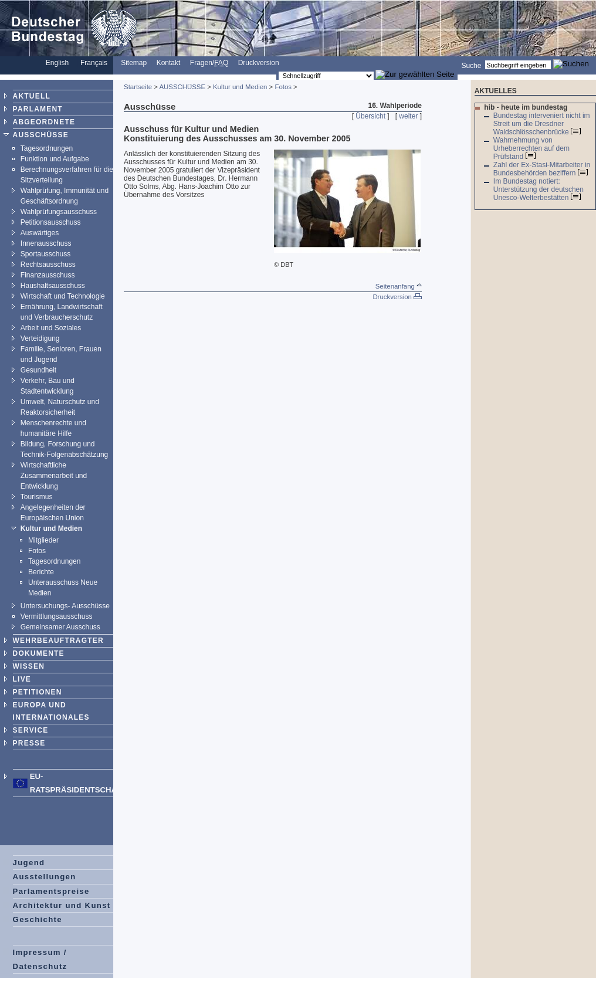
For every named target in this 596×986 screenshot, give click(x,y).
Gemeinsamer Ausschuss (60, 627)
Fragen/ (209, 63)
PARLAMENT (38, 109)
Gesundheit (38, 370)
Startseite (138, 86)
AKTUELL (31, 96)
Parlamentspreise (51, 891)
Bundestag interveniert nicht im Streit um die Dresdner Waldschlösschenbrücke (541, 123)
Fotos (37, 551)
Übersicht (370, 116)
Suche (471, 65)
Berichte (41, 572)
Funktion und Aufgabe (55, 159)
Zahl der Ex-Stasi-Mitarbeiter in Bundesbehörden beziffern (541, 169)
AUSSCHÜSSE (41, 135)
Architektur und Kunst (62, 905)
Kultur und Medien (51, 528)
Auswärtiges (40, 233)
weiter (408, 116)
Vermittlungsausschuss (57, 616)
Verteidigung (40, 338)
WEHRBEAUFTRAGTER (58, 640)
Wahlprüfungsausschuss (59, 212)
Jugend (29, 862)
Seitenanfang (398, 286)
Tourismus (37, 497)
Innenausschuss (46, 243)
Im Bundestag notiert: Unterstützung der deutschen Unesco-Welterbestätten (538, 189)
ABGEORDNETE (44, 122)
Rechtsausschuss (48, 264)
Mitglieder (43, 540)
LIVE (22, 679)
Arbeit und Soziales (51, 328)
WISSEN (29, 666)
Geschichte (37, 919)
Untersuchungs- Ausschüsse (65, 606)
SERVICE (31, 730)
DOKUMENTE (39, 653)
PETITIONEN (37, 692)
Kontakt (169, 63)
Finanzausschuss (48, 275)
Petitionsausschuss (51, 222)
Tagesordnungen (47, 148)
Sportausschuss (45, 254)
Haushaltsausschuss (53, 286)
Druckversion (258, 63)
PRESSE (29, 743)
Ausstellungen (44, 876)
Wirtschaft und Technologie (63, 296)
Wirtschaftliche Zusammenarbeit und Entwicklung (54, 475)
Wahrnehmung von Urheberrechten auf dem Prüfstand (531, 148)
